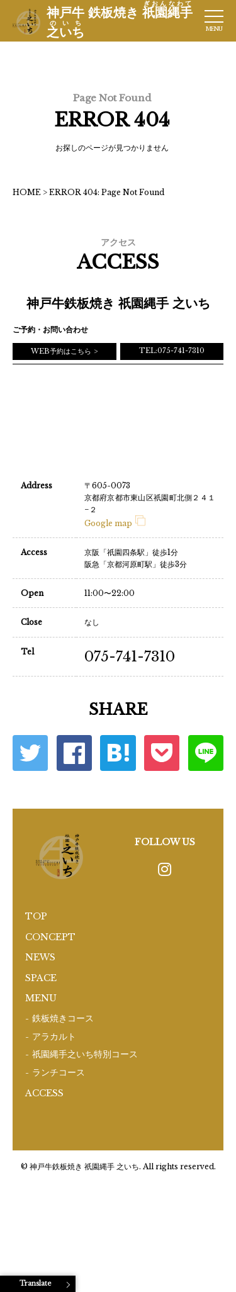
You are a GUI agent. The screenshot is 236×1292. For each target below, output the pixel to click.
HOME (27, 192)
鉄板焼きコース (63, 1018)
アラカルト (54, 1036)
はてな (117, 752)
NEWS (40, 957)
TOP (36, 916)
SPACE (41, 978)
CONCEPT (50, 937)
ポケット (161, 752)
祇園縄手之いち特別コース (85, 1054)
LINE (205, 752)
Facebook (74, 752)
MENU (41, 998)
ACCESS (44, 1093)
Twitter (30, 752)
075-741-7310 (129, 656)
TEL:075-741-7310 (172, 350)
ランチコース (58, 1072)
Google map (114, 523)
